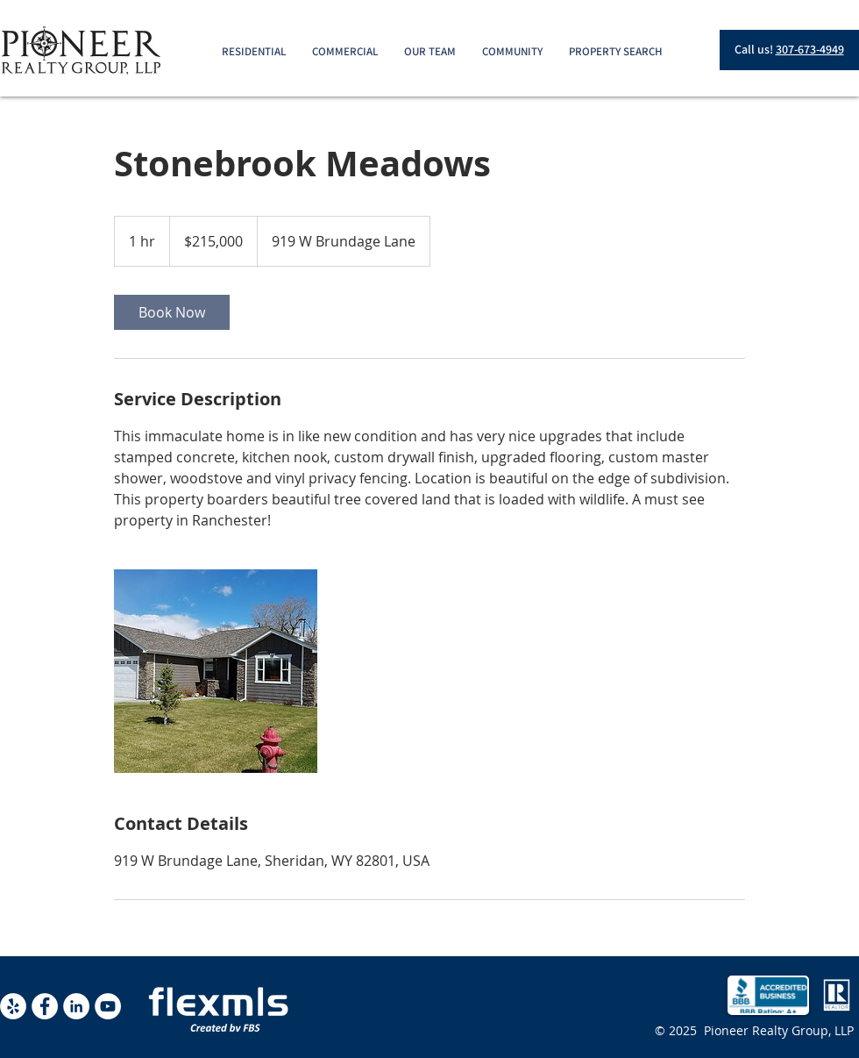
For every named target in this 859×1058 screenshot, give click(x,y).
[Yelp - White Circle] (13, 1006)
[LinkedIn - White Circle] (76, 1006)
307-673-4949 (810, 49)
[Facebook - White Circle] (45, 1006)
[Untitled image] (215, 671)
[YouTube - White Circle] (108, 1006)
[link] (172, 312)
